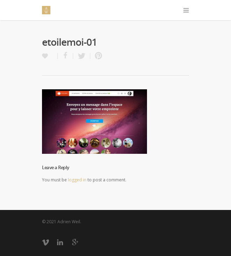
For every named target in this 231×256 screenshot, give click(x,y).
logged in (77, 180)
